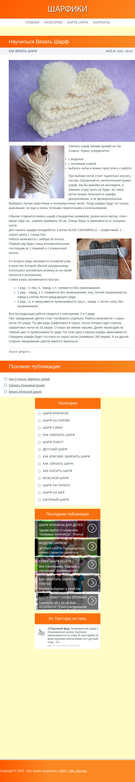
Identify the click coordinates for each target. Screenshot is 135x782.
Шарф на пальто (56, 485)
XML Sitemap (78, 771)
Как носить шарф (57, 471)
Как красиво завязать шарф (66, 456)
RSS (63, 771)
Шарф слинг (53, 427)
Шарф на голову (56, 420)
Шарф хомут (53, 442)
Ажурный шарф (56, 499)
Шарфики (68, 9)
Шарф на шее (54, 492)
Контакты (101, 22)
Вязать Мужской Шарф (25, 391)
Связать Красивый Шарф (27, 385)
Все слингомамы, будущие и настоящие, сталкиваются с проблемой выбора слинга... (63, 566)
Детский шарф (55, 449)
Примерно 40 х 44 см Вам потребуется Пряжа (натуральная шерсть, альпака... (63, 602)
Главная (32, 22)
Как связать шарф (58, 463)
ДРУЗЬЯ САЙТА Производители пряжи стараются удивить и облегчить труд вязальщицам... (63, 548)
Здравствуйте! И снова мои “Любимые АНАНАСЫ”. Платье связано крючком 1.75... (63, 530)
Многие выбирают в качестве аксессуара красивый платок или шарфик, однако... (63, 584)
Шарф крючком (55, 413)
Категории (53, 22)
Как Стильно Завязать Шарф (29, 379)
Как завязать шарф (59, 435)
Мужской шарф (55, 478)
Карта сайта (77, 22)
